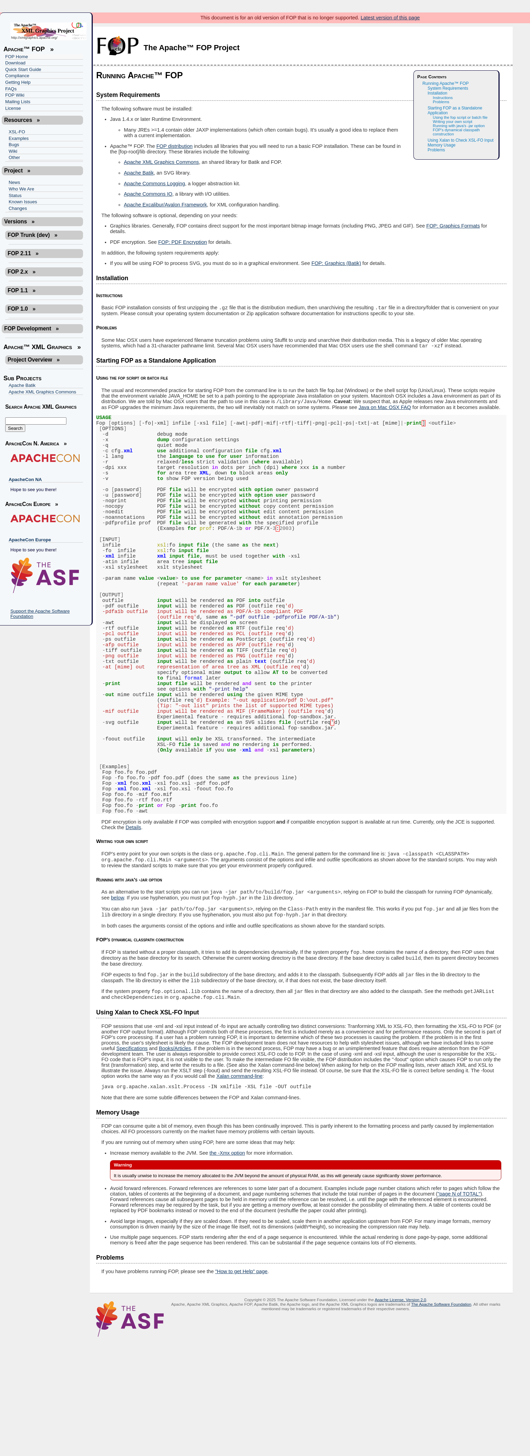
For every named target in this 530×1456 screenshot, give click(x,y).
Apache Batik (22, 385)
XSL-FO (17, 131)
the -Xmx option (227, 1269)
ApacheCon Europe (30, 539)
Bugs (14, 144)
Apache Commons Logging (154, 183)
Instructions (443, 98)
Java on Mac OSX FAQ (384, 410)
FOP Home (16, 56)
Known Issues (23, 201)
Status (15, 195)
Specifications (131, 1163)
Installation (437, 93)
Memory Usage (442, 145)
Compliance (17, 75)
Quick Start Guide (23, 69)
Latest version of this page (390, 17)
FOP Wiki (14, 95)
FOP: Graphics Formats (453, 226)
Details (133, 930)
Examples (19, 138)
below (117, 1004)
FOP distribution (174, 146)
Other (14, 157)
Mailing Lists (17, 101)
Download (15, 62)
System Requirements (448, 88)
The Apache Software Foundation (441, 1420)
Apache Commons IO (148, 194)
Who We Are (21, 189)
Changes (18, 208)
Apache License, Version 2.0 (400, 1416)
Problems (441, 102)
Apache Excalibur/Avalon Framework (165, 204)
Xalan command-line (239, 1191)
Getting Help (17, 82)
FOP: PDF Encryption (182, 242)
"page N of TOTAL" (459, 1310)
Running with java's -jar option (459, 126)
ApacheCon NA (25, 479)
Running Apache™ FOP (445, 83)
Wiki (13, 151)
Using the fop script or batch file (460, 117)
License (13, 108)
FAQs (11, 88)
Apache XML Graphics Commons (42, 391)
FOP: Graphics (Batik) (336, 263)
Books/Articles (175, 1163)
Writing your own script (452, 121)
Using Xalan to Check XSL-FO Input (461, 140)
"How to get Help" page (241, 1388)
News (14, 182)
